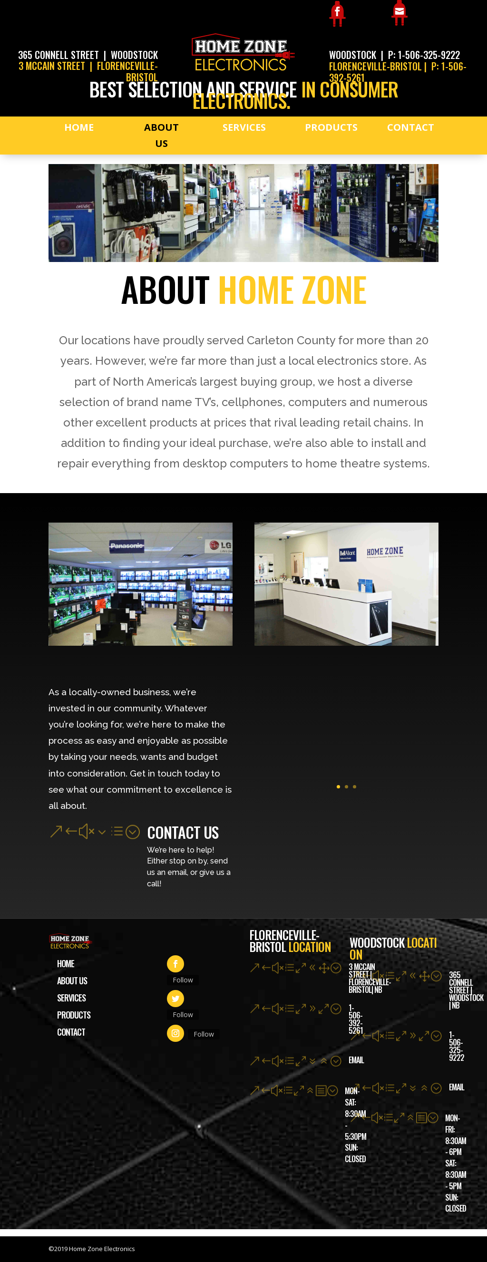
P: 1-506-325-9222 (424, 55)
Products (331, 127)
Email (456, 1087)
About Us (161, 135)
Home (79, 127)
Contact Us (182, 832)
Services (244, 127)
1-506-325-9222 (456, 1046)
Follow (183, 979)
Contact (410, 127)
